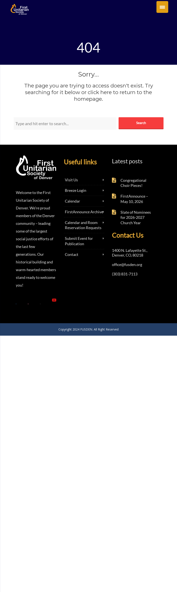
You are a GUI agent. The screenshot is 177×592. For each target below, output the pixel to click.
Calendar (72, 201)
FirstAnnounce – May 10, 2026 (134, 199)
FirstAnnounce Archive (84, 211)
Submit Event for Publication (79, 241)
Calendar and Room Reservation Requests (83, 225)
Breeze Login (75, 190)
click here (100, 92)
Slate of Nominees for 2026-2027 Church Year (135, 217)
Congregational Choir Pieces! (133, 183)
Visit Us (71, 179)
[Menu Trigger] (162, 7)
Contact (71, 254)
